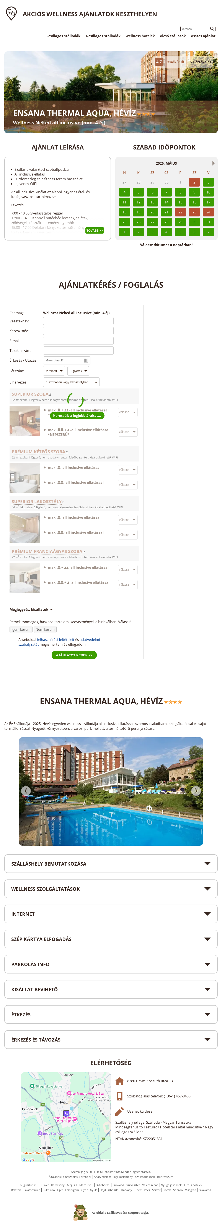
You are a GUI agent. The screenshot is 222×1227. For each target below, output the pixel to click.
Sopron (178, 1190)
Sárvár (156, 1190)
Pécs (147, 1190)
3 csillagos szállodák (63, 36)
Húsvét (44, 1185)
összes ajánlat (203, 36)
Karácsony (58, 1185)
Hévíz (138, 1190)
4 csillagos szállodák (103, 36)
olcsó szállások (173, 36)
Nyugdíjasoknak (171, 1185)
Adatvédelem (102, 1177)
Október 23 (103, 1185)
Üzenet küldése (139, 1111)
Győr (84, 1190)
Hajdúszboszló (109, 1190)
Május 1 (72, 1185)
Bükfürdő (49, 1190)
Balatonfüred (31, 1190)
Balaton (16, 1190)
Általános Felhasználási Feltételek (70, 1177)
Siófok (167, 1190)
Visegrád (190, 1190)
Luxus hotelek (193, 1185)
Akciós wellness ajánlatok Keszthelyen (90, 14)
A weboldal (27, 639)
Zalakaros (205, 1190)
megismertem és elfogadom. (63, 644)
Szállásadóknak (145, 1177)
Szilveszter (133, 1185)
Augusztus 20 (28, 1185)
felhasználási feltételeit (55, 639)
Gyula (93, 1190)
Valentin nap (150, 1185)
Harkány (126, 1190)
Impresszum (165, 1177)
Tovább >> (95, 230)
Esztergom (72, 1190)
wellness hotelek (140, 36)
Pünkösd (118, 1185)
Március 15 (86, 1185)
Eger (60, 1190)
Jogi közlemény (123, 1177)
